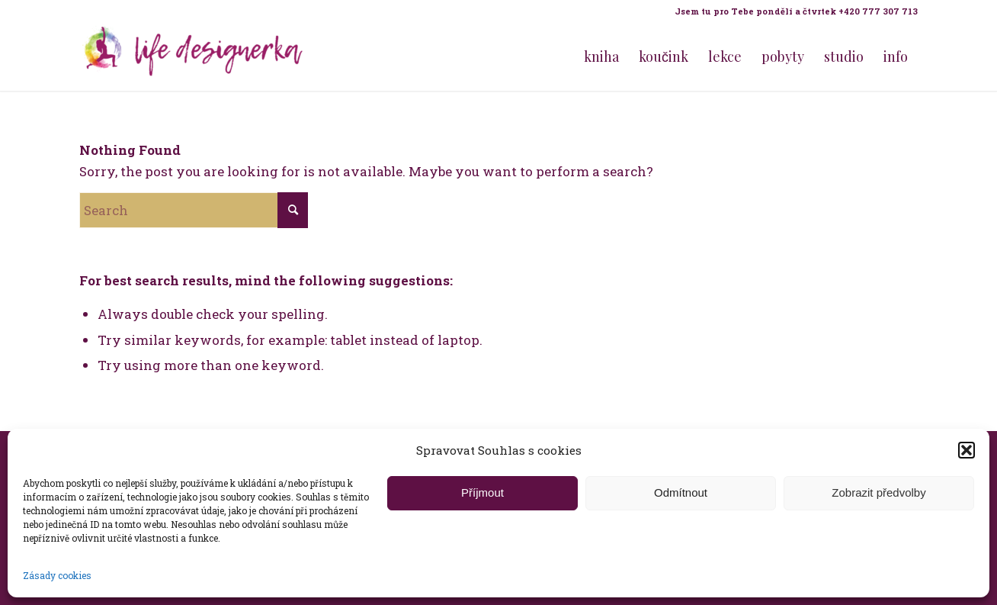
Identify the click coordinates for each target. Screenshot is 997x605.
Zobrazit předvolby (878, 492)
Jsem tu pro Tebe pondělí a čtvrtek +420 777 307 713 (796, 11)
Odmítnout (680, 492)
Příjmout (482, 492)
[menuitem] (792, 11)
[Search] (193, 210)
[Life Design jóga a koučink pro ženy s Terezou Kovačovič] (193, 56)
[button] (966, 450)
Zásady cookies (57, 575)
